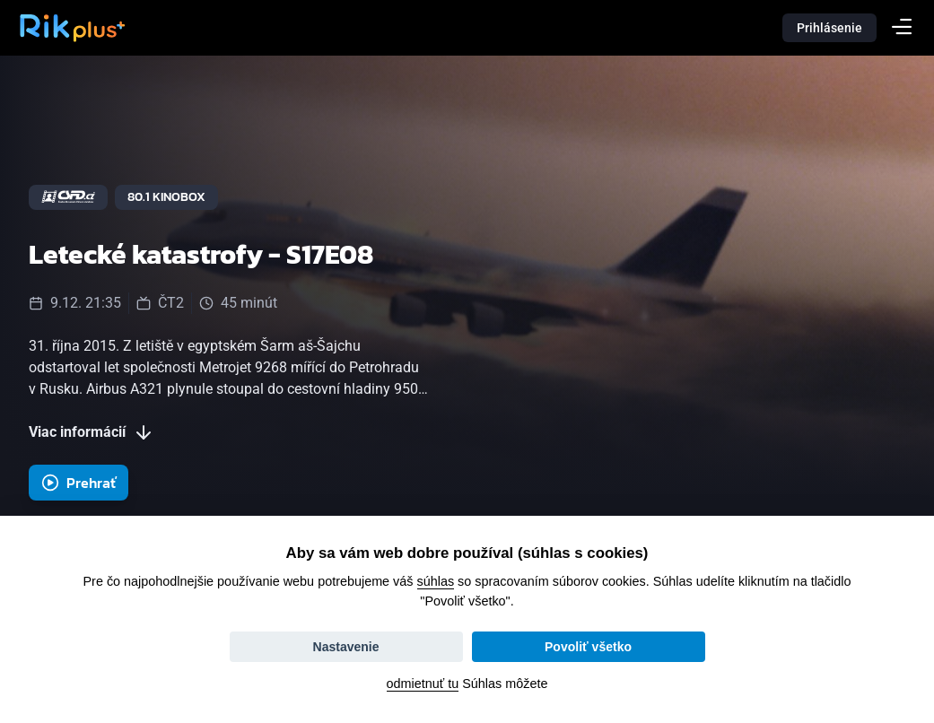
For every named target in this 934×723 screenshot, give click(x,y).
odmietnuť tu (423, 683)
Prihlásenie (829, 28)
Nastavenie (346, 647)
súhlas (436, 581)
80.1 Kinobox (166, 196)
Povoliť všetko (588, 647)
